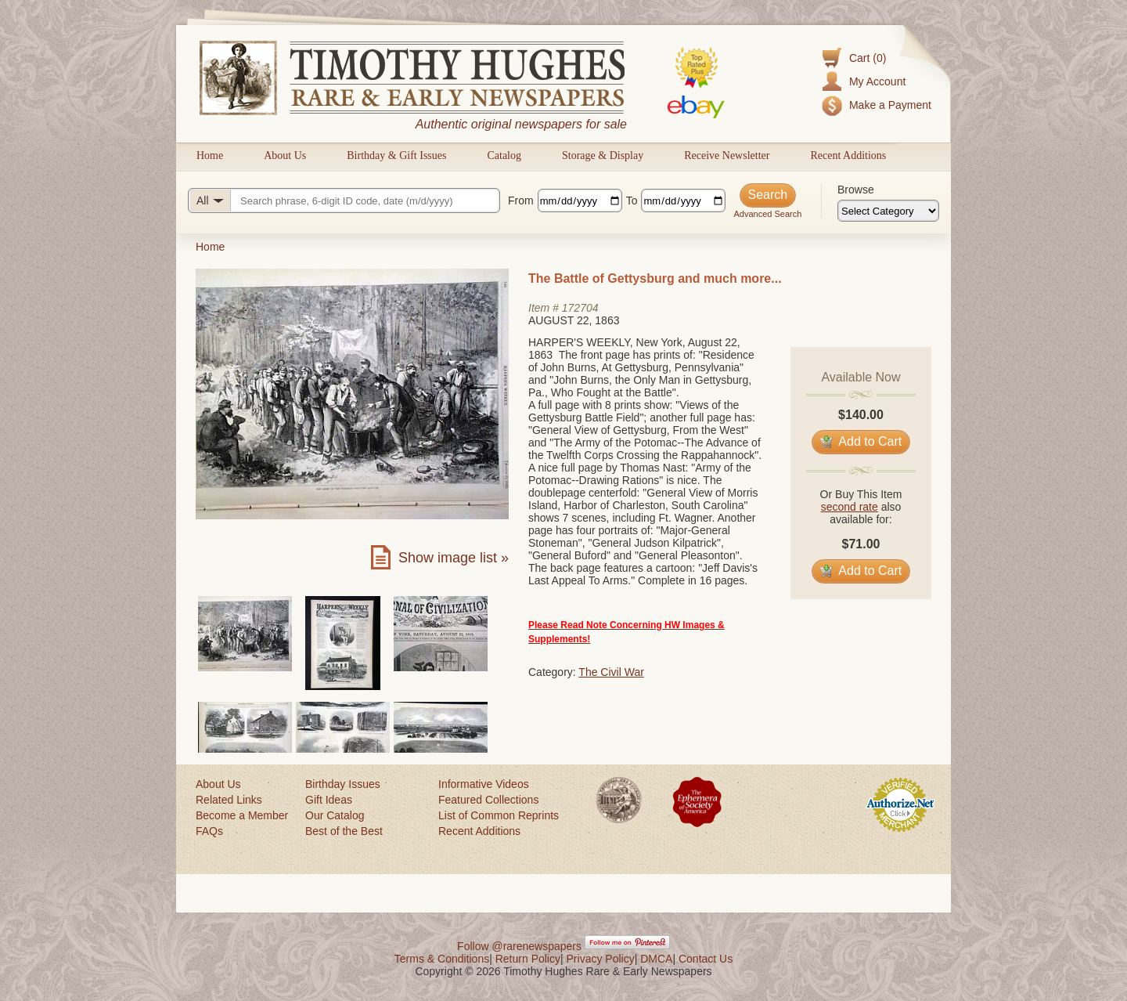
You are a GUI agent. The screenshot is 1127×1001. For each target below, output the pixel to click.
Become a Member (242, 815)
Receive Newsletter (726, 155)
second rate (849, 506)
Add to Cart (861, 441)
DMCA (656, 958)
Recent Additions (848, 155)
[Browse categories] (888, 211)
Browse (855, 189)
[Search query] (344, 200)
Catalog (504, 155)
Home (209, 155)
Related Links (229, 799)
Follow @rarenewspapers (519, 946)
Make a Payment (890, 105)
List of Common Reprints (498, 815)
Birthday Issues (342, 784)
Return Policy (527, 958)
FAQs (209, 831)
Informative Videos (483, 784)
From (521, 200)
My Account (877, 81)
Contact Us (706, 958)
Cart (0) (867, 58)
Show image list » (453, 558)
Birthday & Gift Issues (396, 155)
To (632, 200)
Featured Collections (488, 799)
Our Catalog (334, 815)
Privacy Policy (601, 958)
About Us (285, 155)
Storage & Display (602, 155)
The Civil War (611, 672)
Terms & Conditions (441, 958)
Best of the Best (344, 831)
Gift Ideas (328, 799)
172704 (580, 308)
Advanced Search (767, 214)
